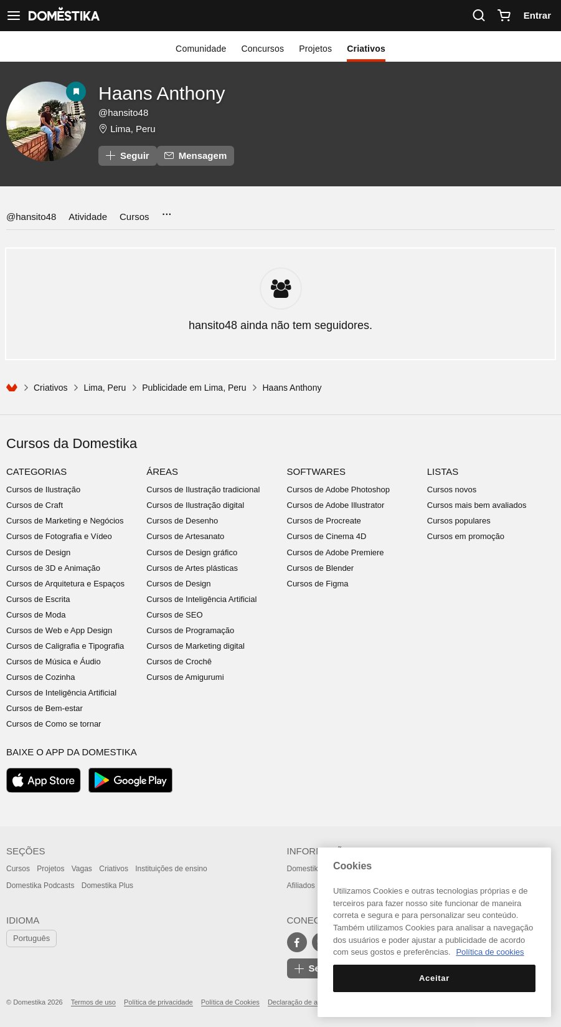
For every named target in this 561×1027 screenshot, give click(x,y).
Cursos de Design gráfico (191, 552)
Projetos (315, 49)
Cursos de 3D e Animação (53, 568)
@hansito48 (31, 216)
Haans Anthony (161, 93)
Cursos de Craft (34, 505)
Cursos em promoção (465, 536)
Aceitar (434, 978)
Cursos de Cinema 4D (327, 536)
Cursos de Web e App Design (59, 630)
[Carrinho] (504, 15)
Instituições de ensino (171, 868)
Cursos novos (451, 489)
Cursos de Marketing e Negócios (65, 520)
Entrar (537, 15)
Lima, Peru (133, 128)
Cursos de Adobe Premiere (335, 552)
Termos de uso (93, 1002)
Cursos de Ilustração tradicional (203, 489)
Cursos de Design (38, 552)
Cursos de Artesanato (185, 536)
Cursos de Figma (318, 583)
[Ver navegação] (13, 15)
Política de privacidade (158, 1002)
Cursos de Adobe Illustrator (336, 505)
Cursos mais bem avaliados (477, 505)
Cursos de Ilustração (43, 489)
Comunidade (201, 49)
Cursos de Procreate (324, 520)
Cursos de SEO (174, 614)
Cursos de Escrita (38, 599)
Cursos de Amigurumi (185, 677)
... (166, 210)
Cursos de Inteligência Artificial (61, 692)
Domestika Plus (107, 885)
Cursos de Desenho (182, 520)
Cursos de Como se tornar (53, 723)
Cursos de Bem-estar (44, 708)
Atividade (87, 216)
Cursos (134, 216)
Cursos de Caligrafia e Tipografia (65, 646)
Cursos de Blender (320, 568)
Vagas (82, 868)
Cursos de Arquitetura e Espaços (65, 583)
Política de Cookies (230, 1002)
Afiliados (301, 885)
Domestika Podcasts (40, 885)
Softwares (316, 471)
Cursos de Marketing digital (195, 646)
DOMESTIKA (63, 15)
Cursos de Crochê (179, 661)
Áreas (162, 471)
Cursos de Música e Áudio (53, 661)
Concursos (262, 49)
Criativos (366, 49)
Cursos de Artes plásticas (192, 568)
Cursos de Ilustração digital (195, 505)
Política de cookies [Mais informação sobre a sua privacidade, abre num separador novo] (490, 952)
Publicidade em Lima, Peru (194, 388)
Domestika (305, 868)
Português (31, 938)
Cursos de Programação (190, 630)
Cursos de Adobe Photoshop (338, 489)
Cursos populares (459, 520)
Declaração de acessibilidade (312, 1002)
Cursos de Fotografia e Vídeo (59, 536)
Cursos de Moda (35, 614)
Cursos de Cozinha (40, 677)
